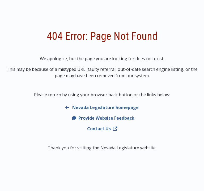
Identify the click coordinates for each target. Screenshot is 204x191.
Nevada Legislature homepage (102, 107)
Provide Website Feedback (103, 118)
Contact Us (102, 129)
